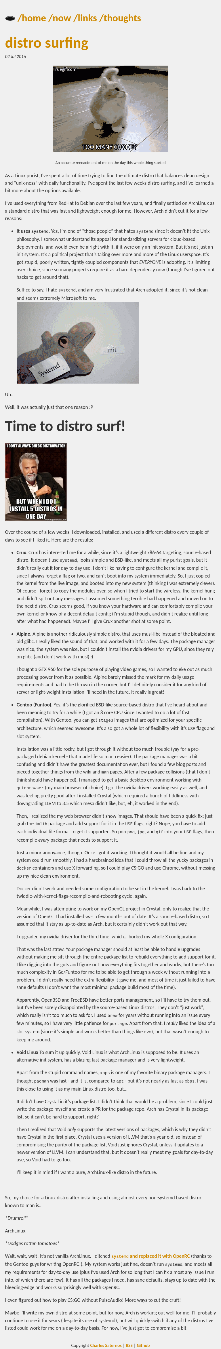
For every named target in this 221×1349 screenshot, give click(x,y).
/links (85, 18)
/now (59, 18)
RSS (129, 1340)
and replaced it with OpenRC (150, 1252)
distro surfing (46, 42)
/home (32, 18)
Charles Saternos (105, 1340)
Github (143, 1340)
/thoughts (120, 18)
